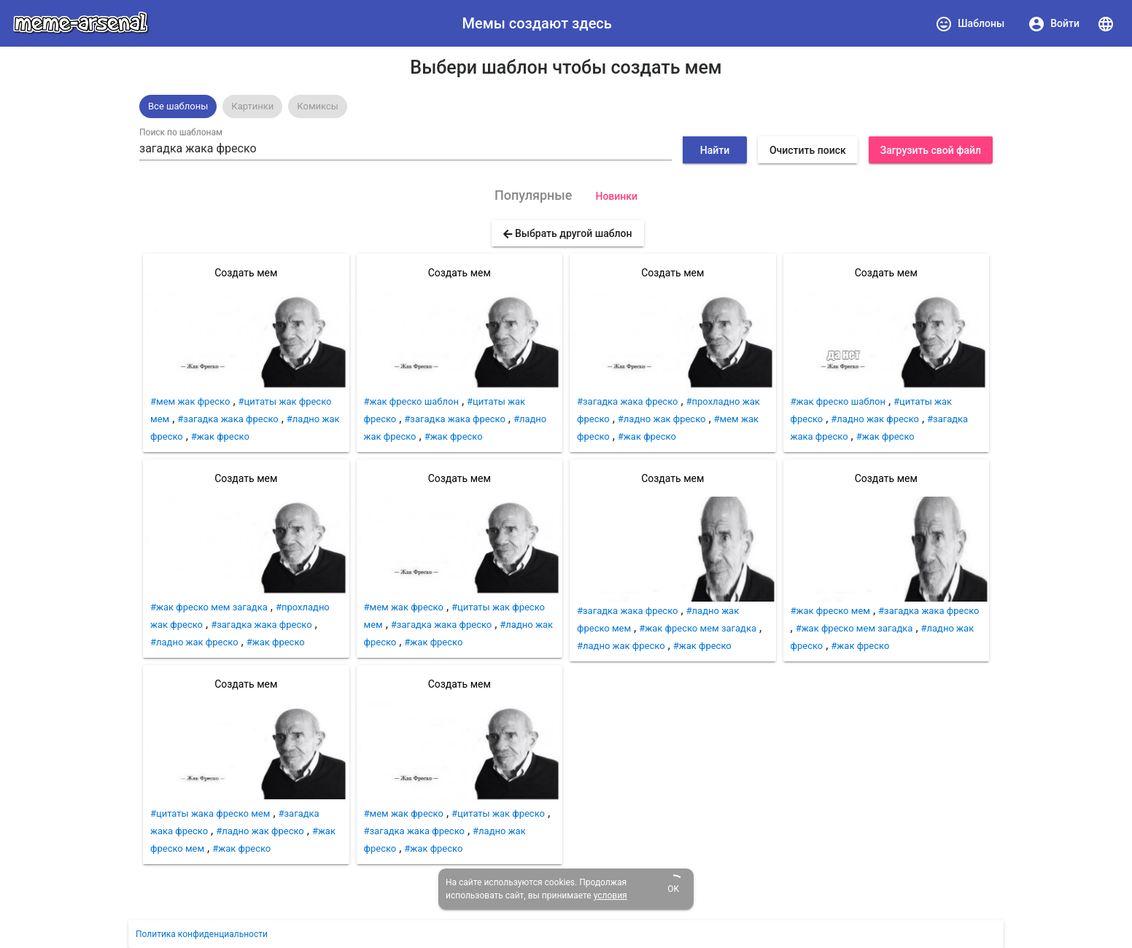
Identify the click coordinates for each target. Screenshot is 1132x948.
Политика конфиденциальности (202, 934)
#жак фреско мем (830, 610)
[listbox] (566, 106)
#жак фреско (220, 436)
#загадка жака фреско (227, 418)
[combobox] (405, 148)
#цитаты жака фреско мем (210, 813)
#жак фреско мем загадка (209, 607)
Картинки (252, 106)
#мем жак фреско (190, 401)
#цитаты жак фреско (498, 813)
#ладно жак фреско (194, 642)
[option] (178, 106)
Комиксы (317, 106)
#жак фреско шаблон (411, 401)
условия (610, 895)
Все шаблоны (178, 106)
